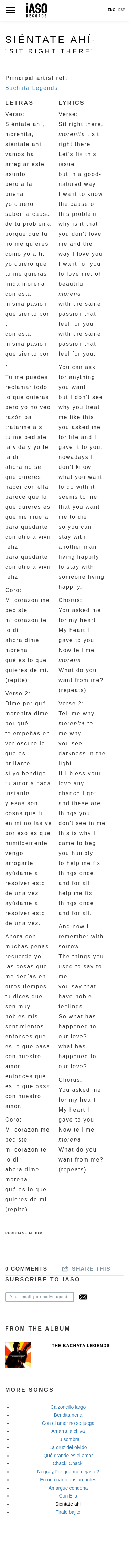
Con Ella (68, 1496)
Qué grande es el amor (68, 1455)
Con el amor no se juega (68, 1423)
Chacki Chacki (68, 1463)
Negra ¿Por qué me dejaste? (68, 1471)
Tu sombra (68, 1439)
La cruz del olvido (68, 1447)
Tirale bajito (68, 1512)
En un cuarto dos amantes (68, 1479)
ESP (121, 10)
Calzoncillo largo (68, 1407)
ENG (112, 10)
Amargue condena (68, 1488)
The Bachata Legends (81, 1345)
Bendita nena (68, 1415)
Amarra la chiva (68, 1431)
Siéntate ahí (68, 1504)
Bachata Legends (31, 88)
